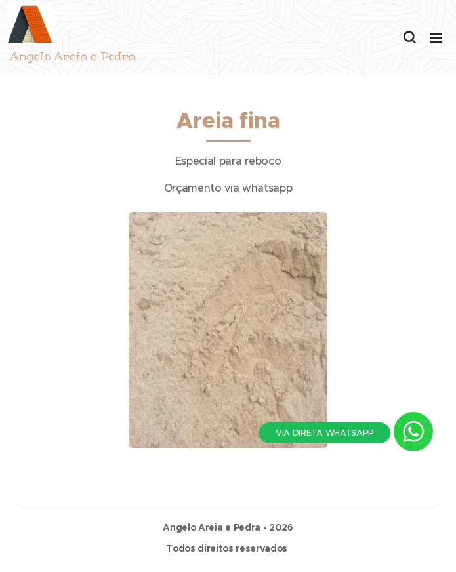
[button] (409, 37)
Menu (436, 38)
